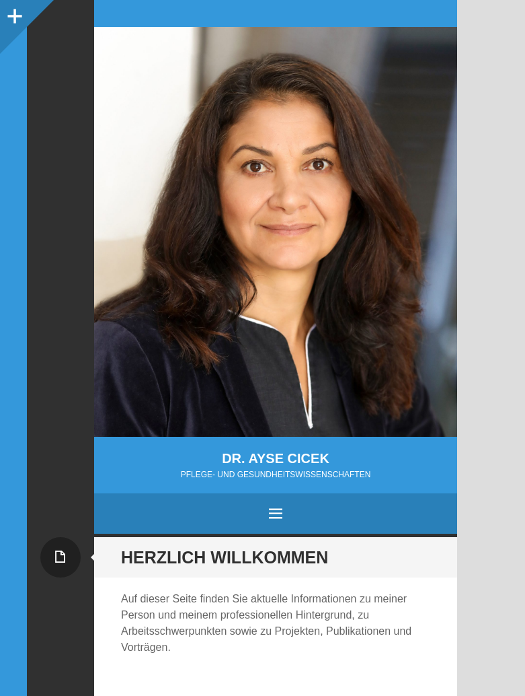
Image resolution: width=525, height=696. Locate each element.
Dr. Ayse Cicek (275, 458)
